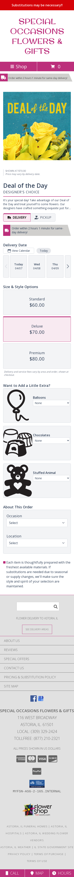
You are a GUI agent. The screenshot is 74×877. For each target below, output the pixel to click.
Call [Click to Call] (12, 873)
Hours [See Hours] (61, 873)
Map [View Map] (37, 873)
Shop (18, 66)
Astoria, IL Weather (15, 847)
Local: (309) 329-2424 (37, 731)
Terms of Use (37, 861)
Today (44, 250)
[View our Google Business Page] (40, 700)
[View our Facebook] (33, 700)
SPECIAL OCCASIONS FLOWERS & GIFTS (37, 36)
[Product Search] (38, 606)
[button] (37, 784)
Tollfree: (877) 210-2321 (37, 738)
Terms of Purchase (49, 854)
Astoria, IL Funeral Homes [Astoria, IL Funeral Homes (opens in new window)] (27, 826)
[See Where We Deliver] (37, 629)
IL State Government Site (54, 847)
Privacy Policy (19, 854)
